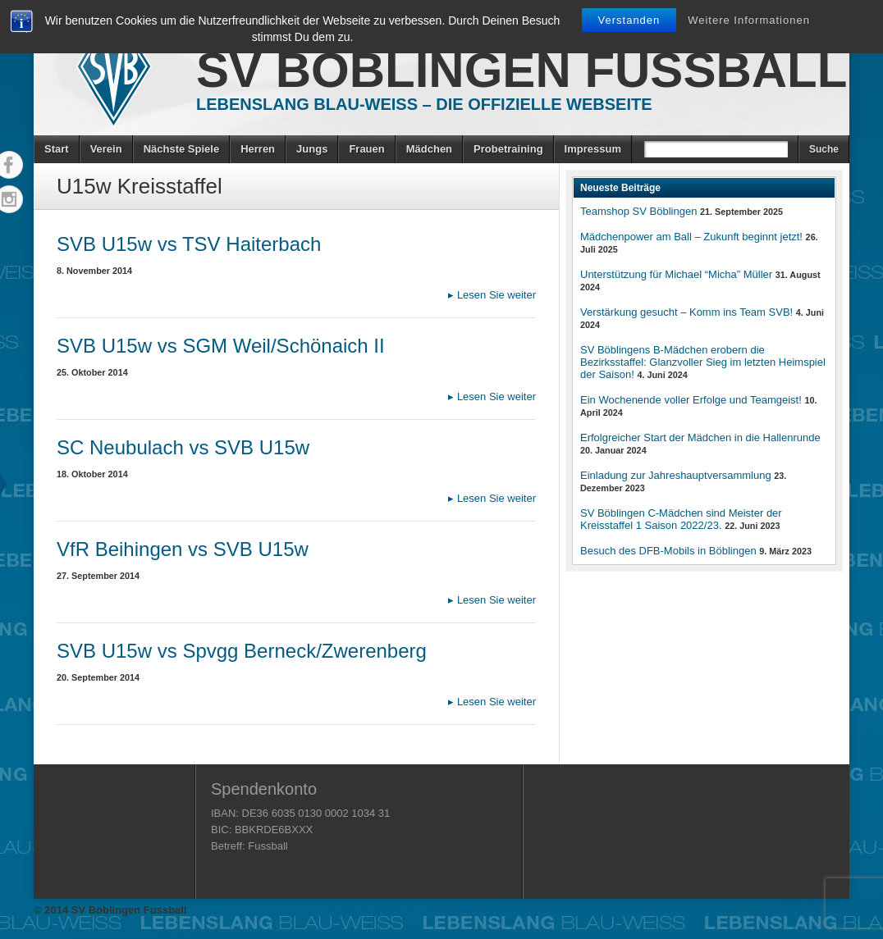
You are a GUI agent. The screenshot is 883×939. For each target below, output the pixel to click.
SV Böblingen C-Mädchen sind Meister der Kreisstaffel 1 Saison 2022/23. (681, 519)
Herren (257, 149)
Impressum (593, 149)
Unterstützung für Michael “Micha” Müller (676, 274)
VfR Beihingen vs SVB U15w (183, 549)
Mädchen (429, 149)
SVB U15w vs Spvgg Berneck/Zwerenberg (242, 651)
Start (56, 149)
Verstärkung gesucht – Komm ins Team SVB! (686, 312)
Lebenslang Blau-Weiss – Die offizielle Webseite (424, 104)
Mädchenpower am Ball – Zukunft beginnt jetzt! (691, 236)
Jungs (311, 149)
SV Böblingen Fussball (521, 70)
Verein (106, 149)
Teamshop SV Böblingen (638, 211)
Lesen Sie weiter (492, 295)
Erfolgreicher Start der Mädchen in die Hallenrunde (700, 437)
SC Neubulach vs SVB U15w (183, 447)
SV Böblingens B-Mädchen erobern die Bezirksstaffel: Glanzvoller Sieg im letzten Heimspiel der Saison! (703, 362)
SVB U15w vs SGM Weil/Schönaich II (221, 346)
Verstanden (629, 20)
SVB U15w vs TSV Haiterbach (189, 244)
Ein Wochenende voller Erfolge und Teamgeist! (691, 400)
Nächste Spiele (182, 149)
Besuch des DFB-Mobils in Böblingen (668, 551)
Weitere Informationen (749, 20)
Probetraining (508, 149)
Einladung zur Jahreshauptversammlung (675, 475)
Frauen (366, 149)
